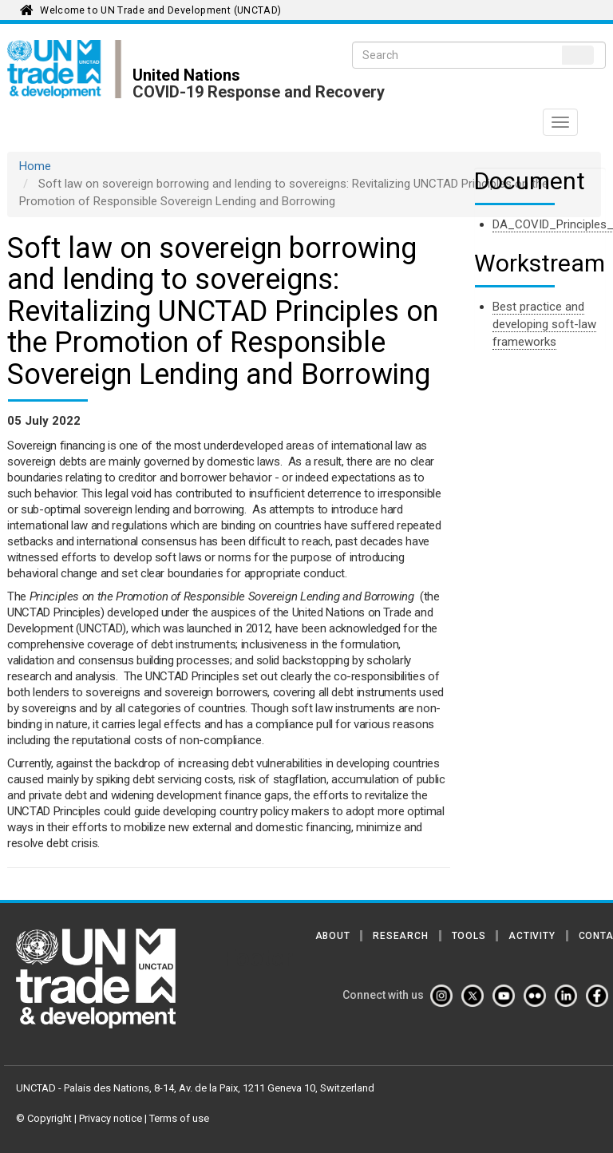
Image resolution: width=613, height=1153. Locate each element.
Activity (531, 935)
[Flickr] (538, 996)
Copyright (49, 1118)
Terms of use (179, 1118)
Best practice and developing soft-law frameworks (544, 324)
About (332, 935)
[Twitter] (475, 996)
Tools (469, 935)
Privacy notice (110, 1118)
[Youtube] (506, 996)
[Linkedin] (569, 996)
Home (35, 166)
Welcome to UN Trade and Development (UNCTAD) (160, 10)
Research (400, 935)
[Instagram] (444, 996)
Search (578, 55)
